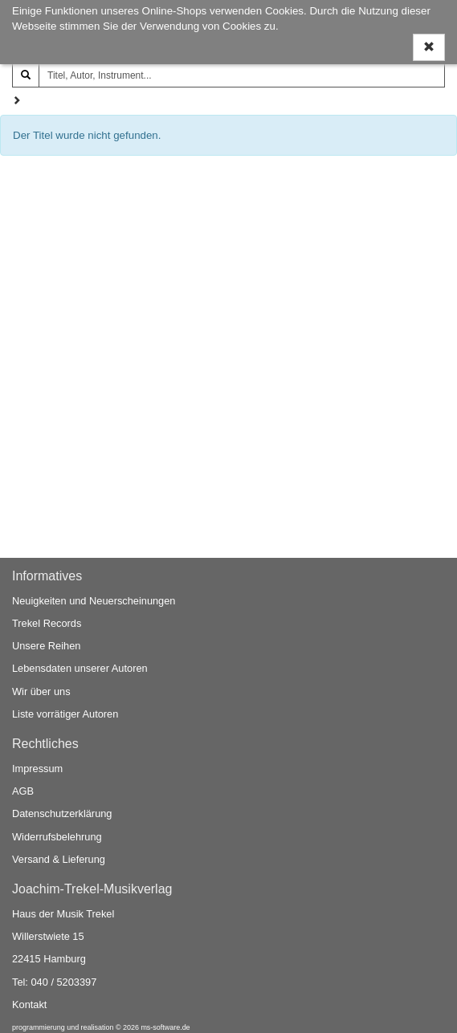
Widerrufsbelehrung (57, 837)
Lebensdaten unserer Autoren (80, 668)
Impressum (37, 769)
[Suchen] (25, 75)
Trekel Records (46, 623)
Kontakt (29, 1004)
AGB (23, 791)
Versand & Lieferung (58, 859)
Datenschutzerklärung (62, 813)
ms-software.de (165, 1027)
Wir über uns (41, 691)
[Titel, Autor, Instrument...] (242, 75)
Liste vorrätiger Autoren (65, 714)
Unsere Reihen (46, 646)
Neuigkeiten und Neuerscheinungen (93, 601)
